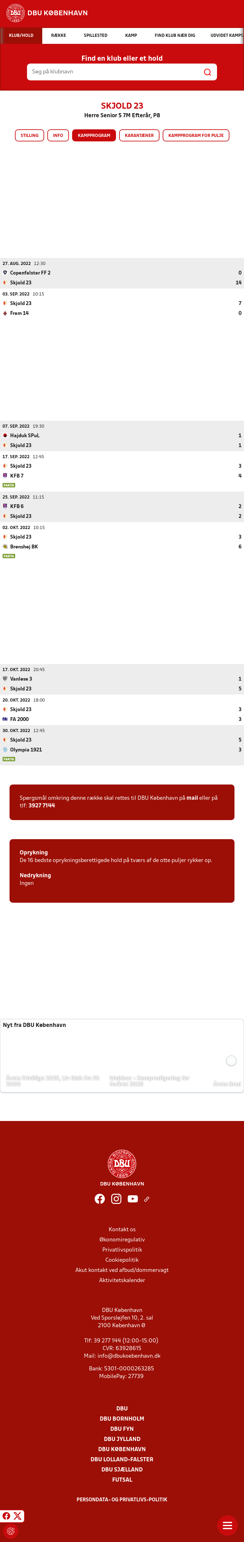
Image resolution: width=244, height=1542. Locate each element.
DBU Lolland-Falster (122, 1459)
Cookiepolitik (122, 1260)
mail (192, 798)
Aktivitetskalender (122, 1280)
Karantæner (139, 136)
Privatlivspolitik (122, 1250)
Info (58, 136)
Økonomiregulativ (122, 1239)
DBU (122, 1408)
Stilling (29, 136)
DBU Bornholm (122, 1419)
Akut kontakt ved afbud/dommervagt (122, 1270)
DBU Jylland (122, 1439)
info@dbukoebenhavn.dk (129, 1356)
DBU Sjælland (122, 1469)
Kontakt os (122, 1229)
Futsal (122, 1480)
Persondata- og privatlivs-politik (122, 1500)
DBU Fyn (122, 1429)
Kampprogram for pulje (196, 136)
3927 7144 (42, 805)
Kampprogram (94, 136)
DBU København (122, 1449)
